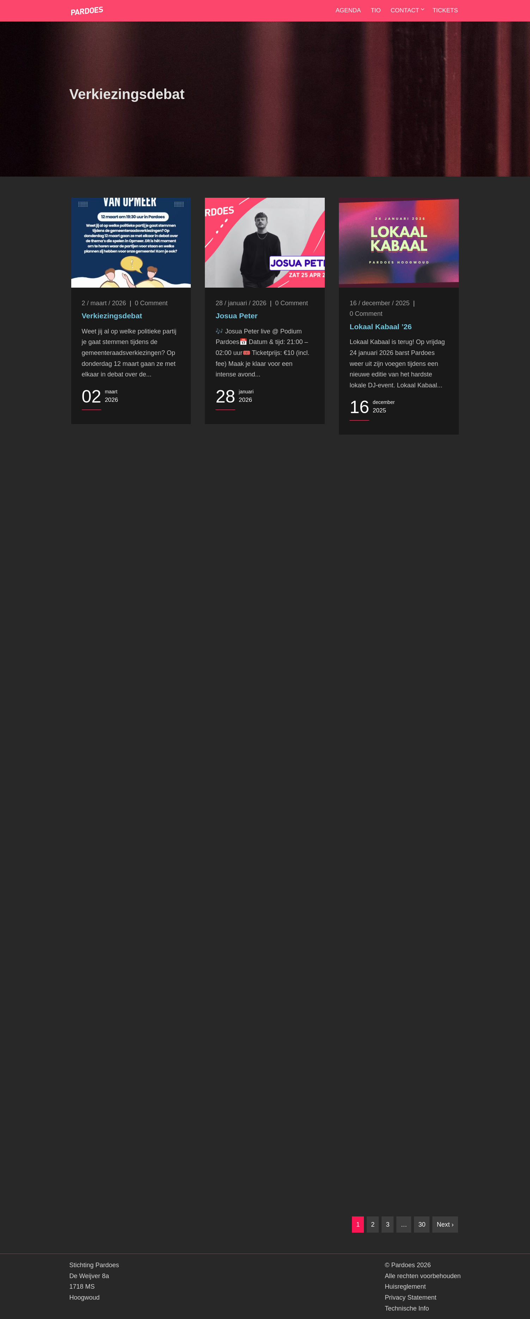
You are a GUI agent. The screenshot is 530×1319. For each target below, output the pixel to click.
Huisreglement (405, 1286)
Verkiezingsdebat (112, 316)
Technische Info (407, 1308)
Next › (445, 1224)
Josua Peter (236, 316)
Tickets (445, 10)
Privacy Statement (410, 1297)
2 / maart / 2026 (104, 303)
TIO (375, 10)
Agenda (348, 10)
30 (421, 1224)
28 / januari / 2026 (240, 303)
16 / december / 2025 (379, 303)
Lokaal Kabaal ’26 (380, 327)
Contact (405, 10)
